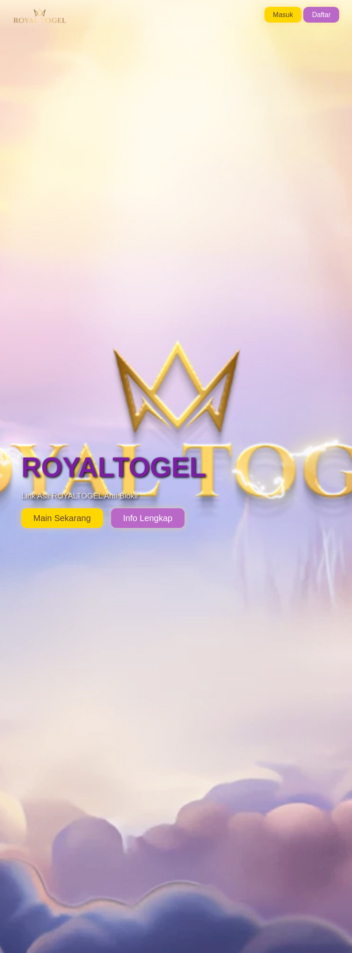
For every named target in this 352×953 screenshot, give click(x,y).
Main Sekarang (62, 518)
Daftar (321, 14)
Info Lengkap (148, 518)
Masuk (283, 14)
